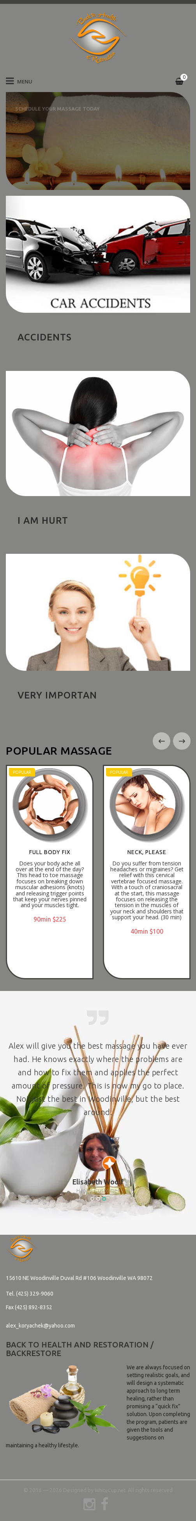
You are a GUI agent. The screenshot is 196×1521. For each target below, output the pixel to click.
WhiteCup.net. (111, 1490)
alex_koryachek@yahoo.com (40, 1325)
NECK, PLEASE (146, 852)
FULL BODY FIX (50, 852)
